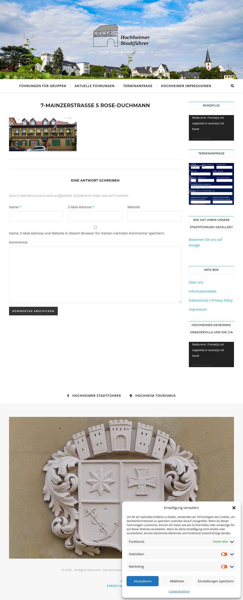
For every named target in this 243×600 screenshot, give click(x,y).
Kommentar (18, 242)
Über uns (196, 282)
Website (133, 207)
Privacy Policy (222, 300)
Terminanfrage (138, 86)
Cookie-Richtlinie (179, 591)
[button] (234, 508)
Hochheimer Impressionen (186, 86)
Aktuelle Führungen (95, 86)
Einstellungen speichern (216, 581)
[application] (211, 128)
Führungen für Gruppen (42, 86)
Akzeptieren (143, 581)
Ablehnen (177, 581)
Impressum (198, 309)
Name (15, 207)
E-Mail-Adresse (81, 207)
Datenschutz (198, 300)
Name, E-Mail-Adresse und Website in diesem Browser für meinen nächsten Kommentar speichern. (87, 233)
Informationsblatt (202, 291)
